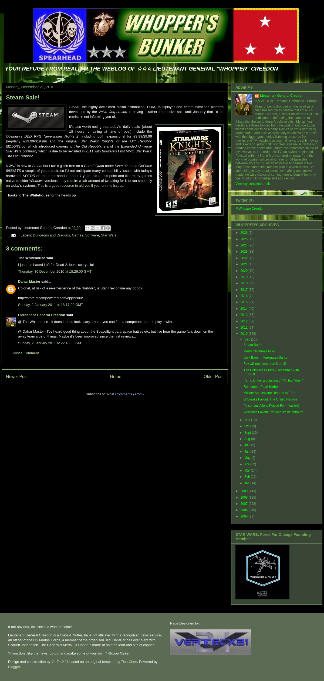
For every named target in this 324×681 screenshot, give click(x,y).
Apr (247, 464)
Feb (247, 477)
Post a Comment (26, 353)
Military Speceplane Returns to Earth (270, 393)
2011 (245, 327)
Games (77, 235)
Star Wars (108, 235)
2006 (245, 510)
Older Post (214, 376)
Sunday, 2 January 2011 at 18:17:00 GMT (50, 305)
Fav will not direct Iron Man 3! (265, 364)
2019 (245, 277)
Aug (247, 439)
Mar (247, 470)
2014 (245, 309)
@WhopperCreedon (249, 209)
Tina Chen (129, 662)
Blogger (14, 667)
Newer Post (17, 376)
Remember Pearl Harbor (261, 387)
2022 (245, 258)
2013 (245, 315)
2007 (245, 504)
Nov (247, 420)
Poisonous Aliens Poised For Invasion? (271, 406)
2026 (245, 233)
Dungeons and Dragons (51, 235)
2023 (245, 251)
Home (116, 376)
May (247, 458)
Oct (247, 426)
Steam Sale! (23, 97)
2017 (245, 290)
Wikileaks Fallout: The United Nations (270, 399)
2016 (245, 296)
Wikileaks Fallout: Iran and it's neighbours (273, 412)
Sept (248, 433)
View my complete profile (253, 184)
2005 (245, 516)
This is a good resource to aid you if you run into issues (80, 185)
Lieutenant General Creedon (41, 315)
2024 (245, 245)
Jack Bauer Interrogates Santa (265, 357)
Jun (247, 451)
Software (92, 235)
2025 (245, 239)
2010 (245, 334)
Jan (247, 483)
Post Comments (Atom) (125, 394)
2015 (245, 302)
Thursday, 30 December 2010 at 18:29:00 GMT (55, 271)
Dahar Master (29, 281)
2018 (245, 283)
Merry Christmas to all (259, 351)
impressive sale (171, 112)
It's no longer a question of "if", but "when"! (274, 380)
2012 (245, 321)
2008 (245, 497)
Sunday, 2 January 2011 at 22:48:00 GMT (50, 343)
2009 (245, 491)
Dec (247, 339)
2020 (245, 271)
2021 (245, 264)
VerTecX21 (59, 662)
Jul (246, 445)
